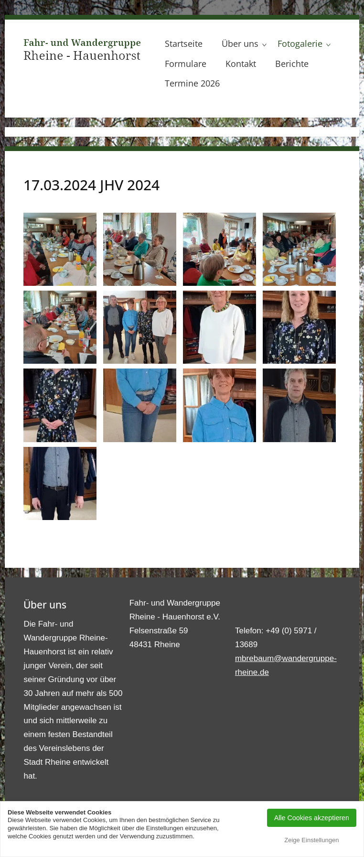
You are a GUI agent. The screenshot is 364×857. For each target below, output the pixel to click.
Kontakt (240, 63)
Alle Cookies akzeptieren (311, 818)
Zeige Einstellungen (311, 840)
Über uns (240, 43)
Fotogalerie (300, 43)
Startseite (184, 43)
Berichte (292, 63)
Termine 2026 (192, 83)
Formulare (185, 63)
